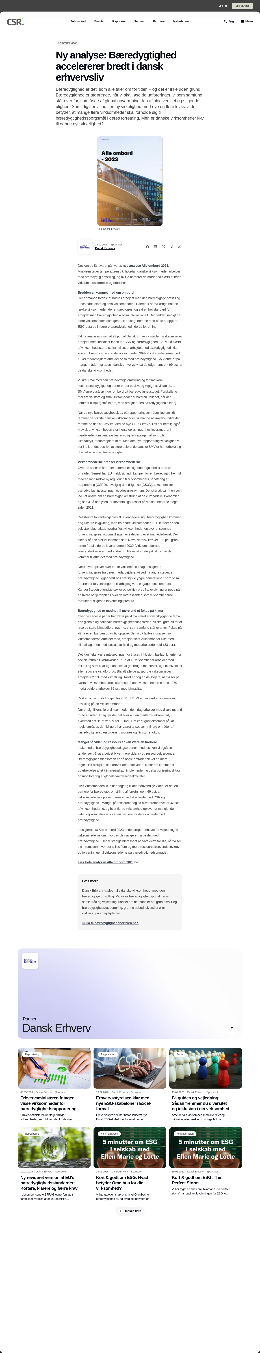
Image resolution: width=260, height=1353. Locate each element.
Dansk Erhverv (105, 248)
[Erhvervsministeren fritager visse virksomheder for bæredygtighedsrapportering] (54, 1085)
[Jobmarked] (78, 21)
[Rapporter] (119, 21)
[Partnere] (159, 21)
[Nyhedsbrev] (181, 21)
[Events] (99, 21)
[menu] (247, 21)
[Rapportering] (32, 1054)
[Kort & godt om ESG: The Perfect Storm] (205, 1161)
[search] (229, 21)
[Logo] (15, 21)
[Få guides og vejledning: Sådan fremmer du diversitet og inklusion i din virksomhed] (205, 1085)
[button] (232, 1028)
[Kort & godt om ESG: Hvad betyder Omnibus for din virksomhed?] (130, 1164)
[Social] (180, 1054)
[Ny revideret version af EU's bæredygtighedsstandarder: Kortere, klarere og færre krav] (54, 1164)
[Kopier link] (179, 246)
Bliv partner (242, 5)
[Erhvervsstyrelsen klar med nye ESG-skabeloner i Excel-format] (130, 1085)
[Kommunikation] (68, 43)
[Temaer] (139, 21)
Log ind (223, 5)
